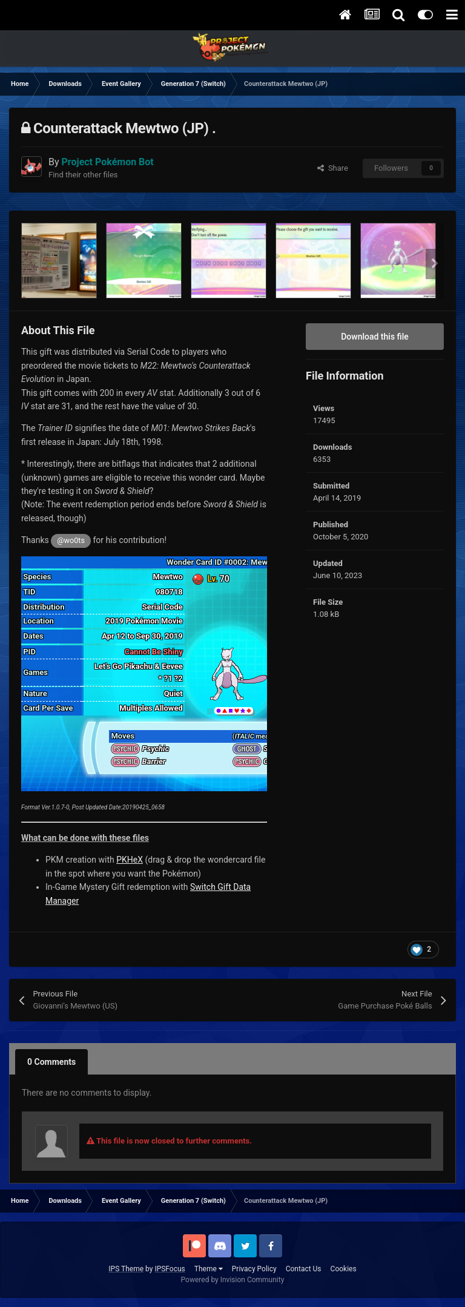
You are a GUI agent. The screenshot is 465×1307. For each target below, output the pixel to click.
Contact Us (304, 1269)
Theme (208, 1269)
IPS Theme (125, 1269)
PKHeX (129, 859)
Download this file (375, 336)
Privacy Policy (254, 1269)
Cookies (344, 1269)
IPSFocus (169, 1269)
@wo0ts (71, 540)
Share (332, 168)
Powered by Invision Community (233, 1280)
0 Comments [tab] (51, 1062)
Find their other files (83, 174)
